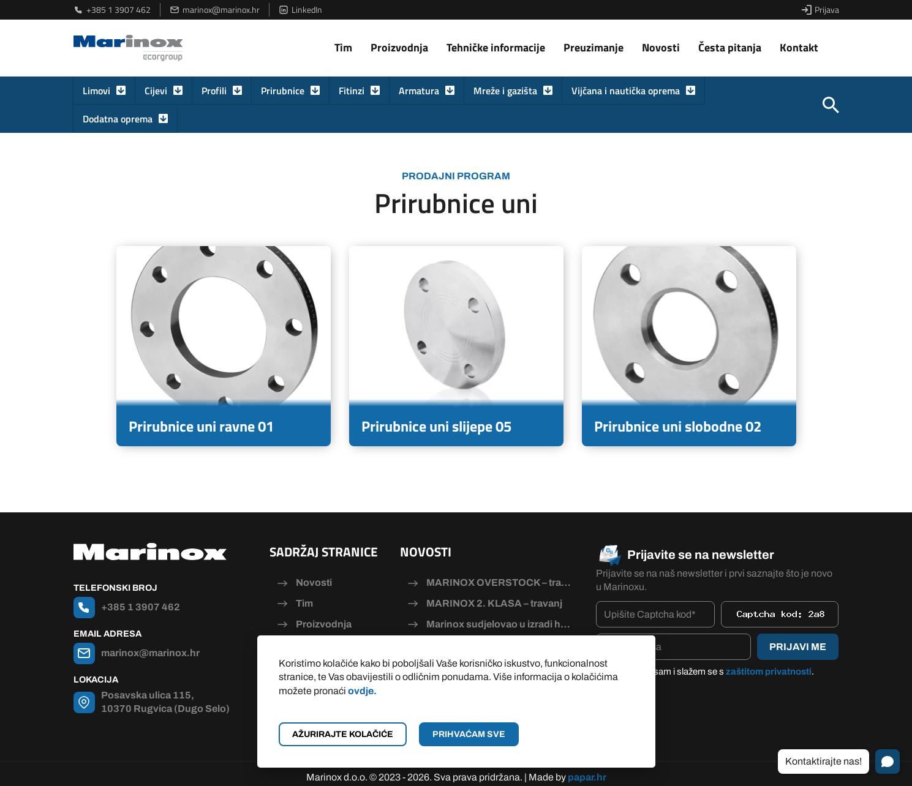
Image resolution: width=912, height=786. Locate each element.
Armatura (419, 90)
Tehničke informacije (496, 47)
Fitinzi (351, 90)
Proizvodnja (399, 47)
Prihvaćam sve (468, 734)
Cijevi (156, 90)
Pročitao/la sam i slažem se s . (711, 671)
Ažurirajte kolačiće (342, 734)
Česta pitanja (729, 47)
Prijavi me (797, 647)
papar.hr (587, 769)
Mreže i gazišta (505, 90)
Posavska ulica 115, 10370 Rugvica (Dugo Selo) (165, 702)
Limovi (96, 90)
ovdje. (362, 691)
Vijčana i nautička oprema (625, 90)
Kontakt (799, 47)
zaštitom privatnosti (769, 671)
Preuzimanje (593, 47)
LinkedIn (300, 10)
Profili (214, 90)
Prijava (820, 10)
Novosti (661, 47)
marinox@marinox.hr (215, 10)
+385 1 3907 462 (112, 10)
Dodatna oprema (118, 118)
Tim (343, 47)
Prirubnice (282, 90)
